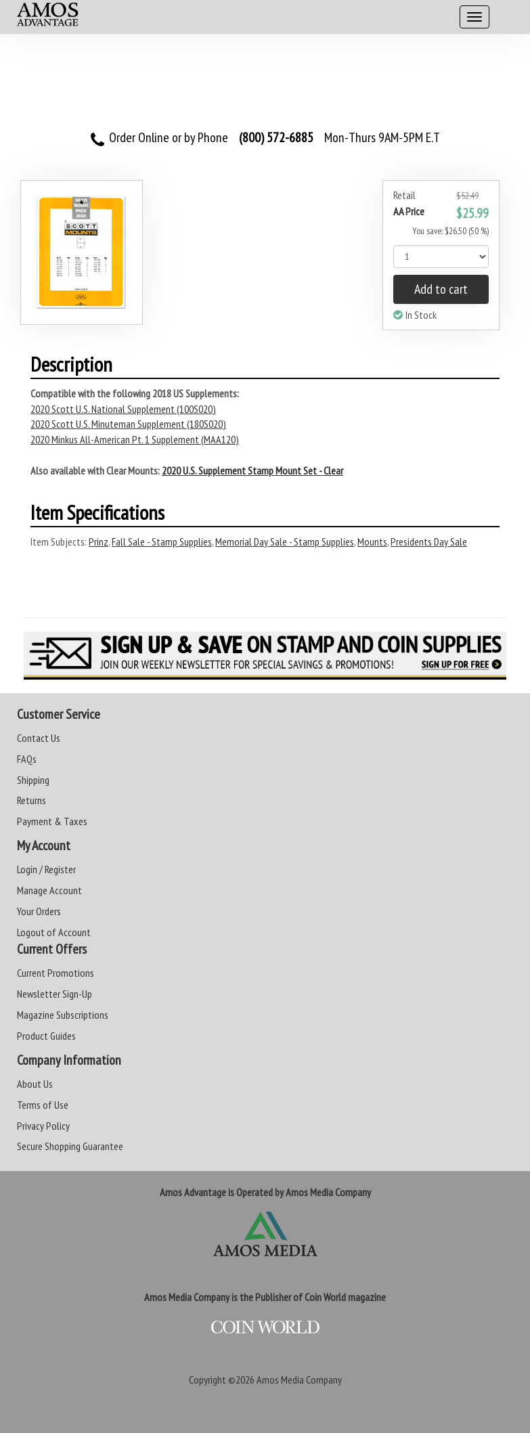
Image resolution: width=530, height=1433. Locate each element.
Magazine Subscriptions (62, 1014)
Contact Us (38, 738)
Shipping (33, 780)
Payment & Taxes (52, 821)
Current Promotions (55, 972)
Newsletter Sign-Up (54, 993)
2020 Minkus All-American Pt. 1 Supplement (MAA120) (134, 439)
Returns (31, 800)
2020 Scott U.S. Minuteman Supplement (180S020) (128, 424)
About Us (35, 1083)
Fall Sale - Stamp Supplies (162, 541)
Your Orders (39, 911)
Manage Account (49, 890)
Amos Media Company (299, 1379)
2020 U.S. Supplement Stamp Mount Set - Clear (252, 470)
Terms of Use (42, 1104)
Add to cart (441, 289)
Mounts (372, 541)
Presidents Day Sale (429, 541)
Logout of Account (54, 932)
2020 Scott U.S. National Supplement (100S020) (123, 409)
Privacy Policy (43, 1125)
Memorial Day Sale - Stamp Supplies (284, 541)
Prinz (98, 541)
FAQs (27, 759)
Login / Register (46, 869)
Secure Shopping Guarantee (70, 1146)
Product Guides (46, 1035)
